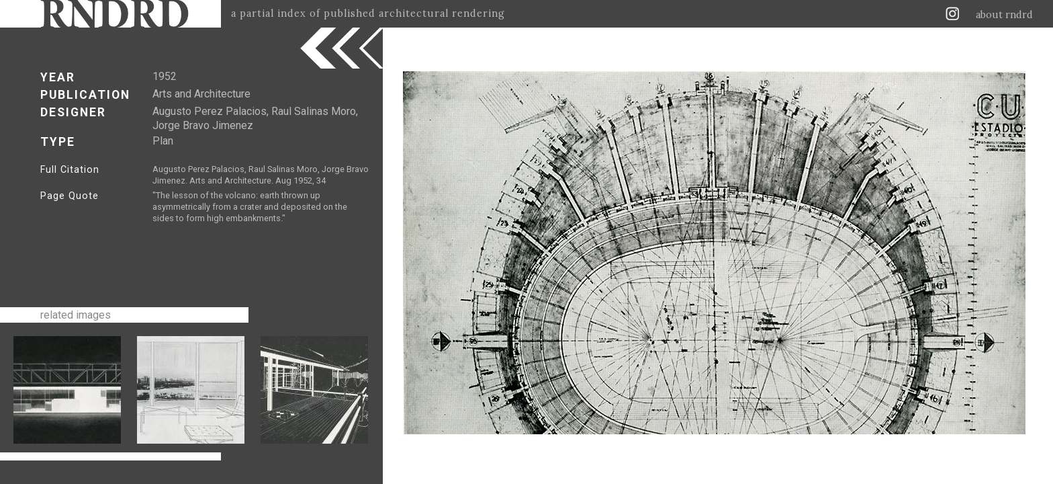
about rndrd (1004, 15)
